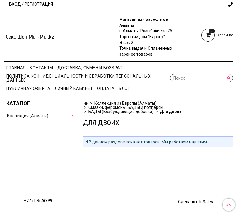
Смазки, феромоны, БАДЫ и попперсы (125, 107)
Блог (124, 88)
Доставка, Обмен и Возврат (90, 67)
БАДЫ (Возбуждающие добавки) (121, 111)
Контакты (41, 67)
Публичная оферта (28, 88)
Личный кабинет (73, 88)
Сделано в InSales (195, 202)
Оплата (106, 88)
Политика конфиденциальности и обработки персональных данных (78, 78)
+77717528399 (38, 200)
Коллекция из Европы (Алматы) (125, 103)
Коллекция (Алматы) (27, 115)
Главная (16, 67)
